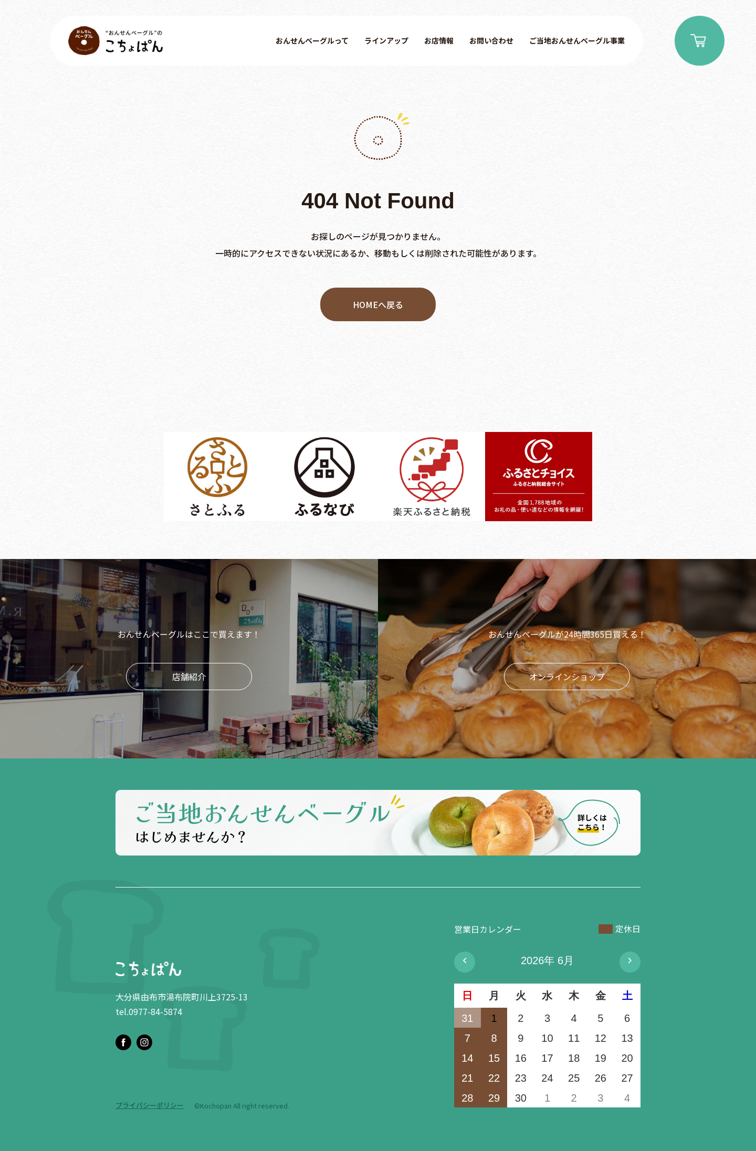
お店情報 (439, 40)
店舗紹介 (189, 676)
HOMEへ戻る (378, 304)
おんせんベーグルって (312, 40)
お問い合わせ (491, 40)
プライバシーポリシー (150, 1105)
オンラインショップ (567, 676)
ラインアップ (386, 40)
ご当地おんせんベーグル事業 (577, 40)
